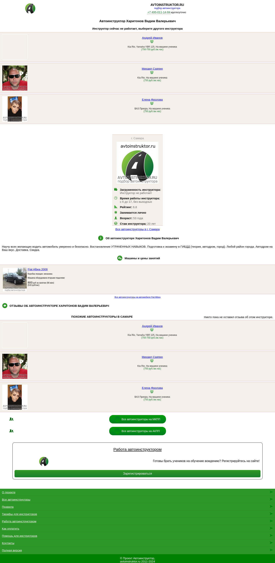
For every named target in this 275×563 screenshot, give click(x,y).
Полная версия (12, 550)
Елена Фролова (152, 99)
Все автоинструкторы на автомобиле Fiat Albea (138, 297)
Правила (8, 506)
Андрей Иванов (152, 37)
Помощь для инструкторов (19, 535)
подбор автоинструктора (167, 8)
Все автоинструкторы (16, 499)
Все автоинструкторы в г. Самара (137, 229)
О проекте (8, 492)
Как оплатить (10, 528)
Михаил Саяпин (152, 68)
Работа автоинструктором (137, 449)
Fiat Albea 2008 (38, 269)
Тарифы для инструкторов (19, 514)
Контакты (8, 543)
